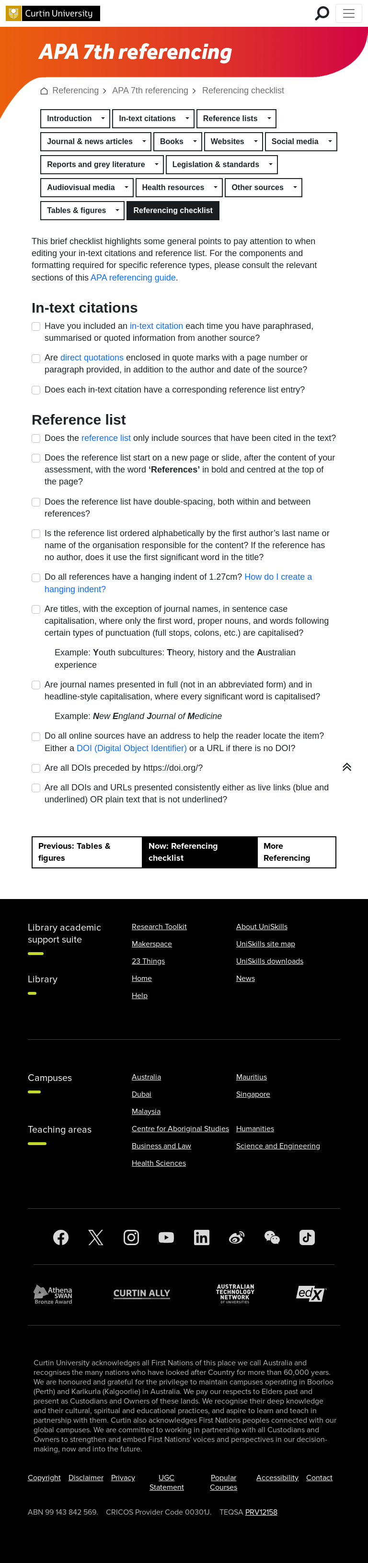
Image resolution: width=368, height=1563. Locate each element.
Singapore (253, 1094)
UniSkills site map (265, 944)
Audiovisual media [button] (81, 187)
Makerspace (152, 944)
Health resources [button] (173, 187)
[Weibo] (236, 1238)
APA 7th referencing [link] (150, 90)
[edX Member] (315, 1294)
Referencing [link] (75, 90)
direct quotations (92, 357)
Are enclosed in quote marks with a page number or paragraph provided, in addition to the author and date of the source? (176, 363)
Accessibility (277, 1478)
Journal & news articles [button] (90, 141)
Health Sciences (159, 1163)
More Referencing (287, 852)
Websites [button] (227, 141)
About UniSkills (262, 927)
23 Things (148, 961)
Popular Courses (223, 1482)
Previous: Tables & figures (74, 852)
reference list (106, 438)
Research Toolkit (159, 927)
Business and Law (161, 1146)
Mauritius (251, 1077)
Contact (319, 1478)
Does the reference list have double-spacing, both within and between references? (177, 507)
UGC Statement (167, 1482)
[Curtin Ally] (149, 1294)
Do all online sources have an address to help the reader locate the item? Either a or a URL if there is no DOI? (184, 742)
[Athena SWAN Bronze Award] (57, 1294)
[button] (44, 90)
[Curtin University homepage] (53, 13)
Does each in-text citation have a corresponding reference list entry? (175, 389)
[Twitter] (96, 1238)
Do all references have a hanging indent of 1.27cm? (178, 583)
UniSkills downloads (269, 961)
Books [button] (172, 141)
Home (142, 978)
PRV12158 (261, 1512)
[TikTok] (307, 1238)
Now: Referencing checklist (183, 852)
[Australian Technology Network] (240, 1293)
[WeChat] (272, 1238)
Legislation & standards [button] (215, 164)
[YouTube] (166, 1238)
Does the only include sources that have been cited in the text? (190, 438)
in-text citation (156, 326)
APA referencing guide (133, 277)
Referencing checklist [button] (172, 210)
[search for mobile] (322, 13)
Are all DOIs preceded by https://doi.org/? (124, 768)
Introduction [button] (69, 118)
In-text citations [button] (147, 118)
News (245, 978)
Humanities (255, 1129)
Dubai (141, 1094)
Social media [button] (295, 141)
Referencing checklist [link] (243, 90)
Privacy (123, 1478)
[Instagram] (131, 1238)
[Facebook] (61, 1238)
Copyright (44, 1478)
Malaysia (146, 1111)
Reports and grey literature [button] (96, 164)
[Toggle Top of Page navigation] (348, 13)
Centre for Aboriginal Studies (180, 1129)
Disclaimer (86, 1478)
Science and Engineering (278, 1146)
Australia (146, 1077)
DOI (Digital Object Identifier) (132, 748)
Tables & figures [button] (76, 210)
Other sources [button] (257, 187)
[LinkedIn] (201, 1238)
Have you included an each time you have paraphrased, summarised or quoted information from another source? (179, 332)
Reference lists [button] (230, 118)
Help (140, 996)
